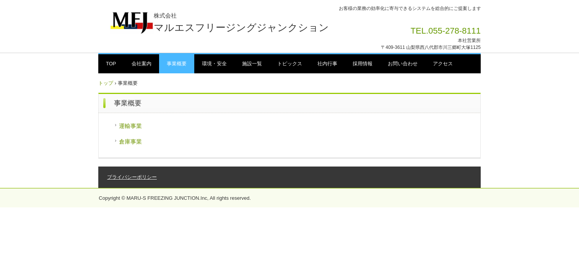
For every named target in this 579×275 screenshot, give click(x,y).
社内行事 (327, 63)
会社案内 (141, 63)
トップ (105, 83)
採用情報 (362, 63)
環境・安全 (214, 63)
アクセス (443, 63)
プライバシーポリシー (132, 177)
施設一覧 (252, 63)
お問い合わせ (403, 63)
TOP (111, 63)
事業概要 (177, 63)
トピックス (289, 63)
